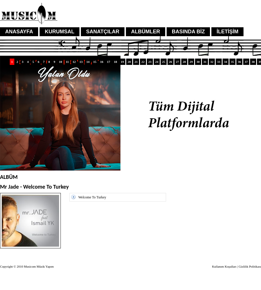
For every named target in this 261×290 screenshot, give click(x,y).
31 (205, 61)
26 (170, 61)
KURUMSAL (59, 31)
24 (156, 61)
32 (211, 61)
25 (163, 61)
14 (87, 61)
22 (143, 61)
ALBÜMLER (145, 31)
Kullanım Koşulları (224, 266)
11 (67, 61)
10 (60, 61)
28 (184, 61)
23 (149, 61)
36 (239, 61)
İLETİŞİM (227, 31)
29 (191, 61)
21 (136, 61)
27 (177, 61)
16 (101, 61)
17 (108, 61)
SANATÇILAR (102, 31)
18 (115, 61)
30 (198, 61)
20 (129, 61)
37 (246, 61)
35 (232, 61)
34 (225, 61)
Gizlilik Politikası (250, 266)
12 (74, 61)
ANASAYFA (19, 31)
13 (81, 61)
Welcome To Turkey (92, 197)
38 (253, 61)
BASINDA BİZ (188, 31)
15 (94, 61)
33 (218, 61)
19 (122, 61)
